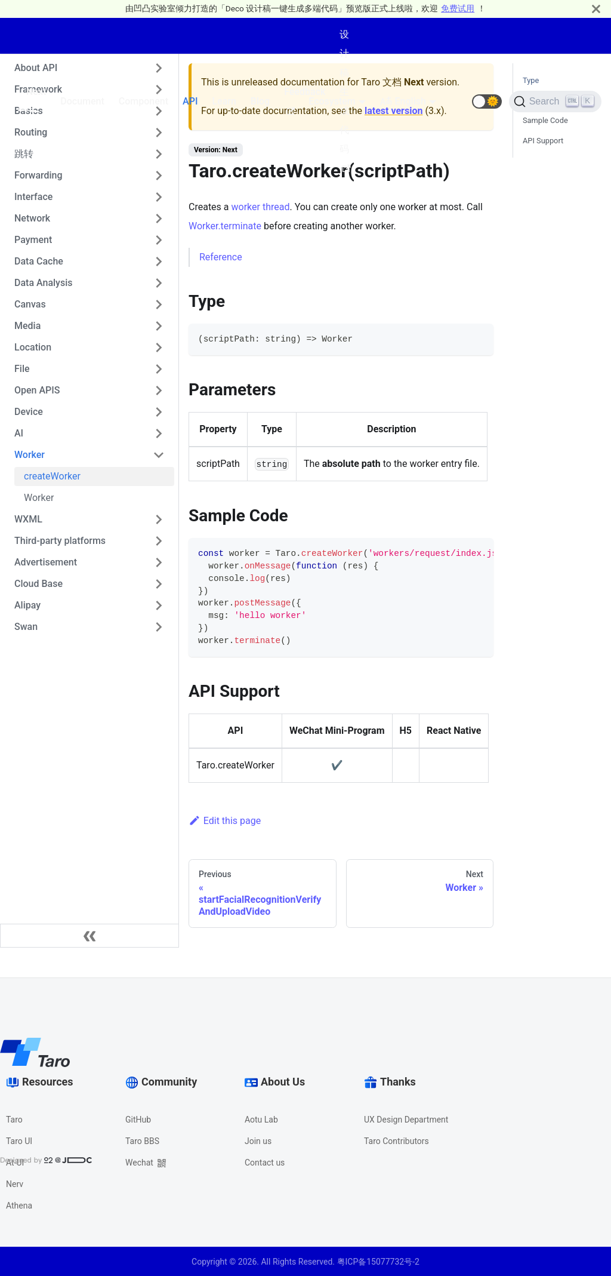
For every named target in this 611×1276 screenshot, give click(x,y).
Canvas (30, 304)
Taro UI (19, 1141)
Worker (29, 454)
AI (18, 433)
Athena (19, 1205)
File (22, 368)
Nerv (14, 1184)
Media (27, 325)
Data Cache (38, 261)
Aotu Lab (261, 1119)
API (190, 101)
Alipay (27, 605)
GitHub (138, 1119)
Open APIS (37, 390)
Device (28, 411)
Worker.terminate (225, 226)
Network (32, 218)
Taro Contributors (396, 1141)
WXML (28, 519)
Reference (220, 257)
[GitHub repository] (457, 101)
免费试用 (457, 8)
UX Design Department (406, 1119)
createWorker (52, 476)
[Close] (596, 8)
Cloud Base (38, 583)
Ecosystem (331, 101)
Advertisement (45, 562)
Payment (33, 239)
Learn (224, 101)
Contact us (265, 1162)
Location (32, 347)
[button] (487, 101)
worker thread (261, 207)
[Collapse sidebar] (89, 936)
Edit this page (225, 820)
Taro (14, 1119)
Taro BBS (142, 1141)
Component (143, 101)
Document (82, 101)
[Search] (555, 101)
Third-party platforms (60, 540)
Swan (26, 626)
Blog (260, 101)
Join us (258, 1141)
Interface (33, 196)
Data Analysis (43, 282)
